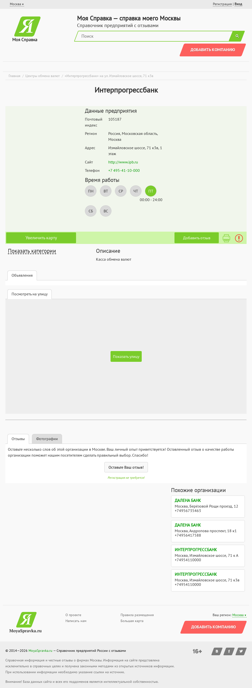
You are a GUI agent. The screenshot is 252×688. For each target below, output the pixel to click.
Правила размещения (137, 615)
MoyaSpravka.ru (40, 650)
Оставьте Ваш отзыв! (126, 467)
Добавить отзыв (196, 237)
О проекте (73, 615)
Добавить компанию (212, 49)
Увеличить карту (41, 237)
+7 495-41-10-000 (124, 170)
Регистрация (222, 4)
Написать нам (75, 621)
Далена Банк (188, 500)
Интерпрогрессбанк (196, 549)
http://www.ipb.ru (123, 162)
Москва (238, 615)
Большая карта (132, 621)
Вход (238, 4)
